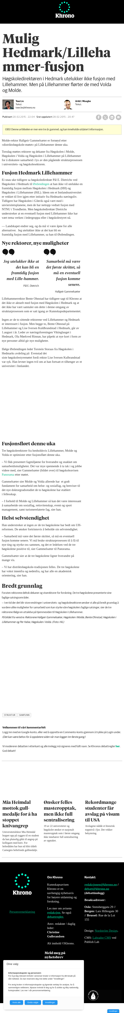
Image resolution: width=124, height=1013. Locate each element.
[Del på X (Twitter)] (105, 117)
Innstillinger (113, 1011)
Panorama (8, 474)
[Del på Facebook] (98, 117)
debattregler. (55, 916)
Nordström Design (106, 930)
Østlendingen (41, 184)
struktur (9, 715)
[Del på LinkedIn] (112, 117)
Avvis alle (16, 1002)
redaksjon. (54, 912)
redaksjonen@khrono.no (100, 884)
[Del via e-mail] (118, 117)
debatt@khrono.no (96, 888)
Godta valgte (32, 1002)
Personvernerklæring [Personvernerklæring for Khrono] (22, 911)
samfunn (24, 715)
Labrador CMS (102, 937)
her (118, 746)
